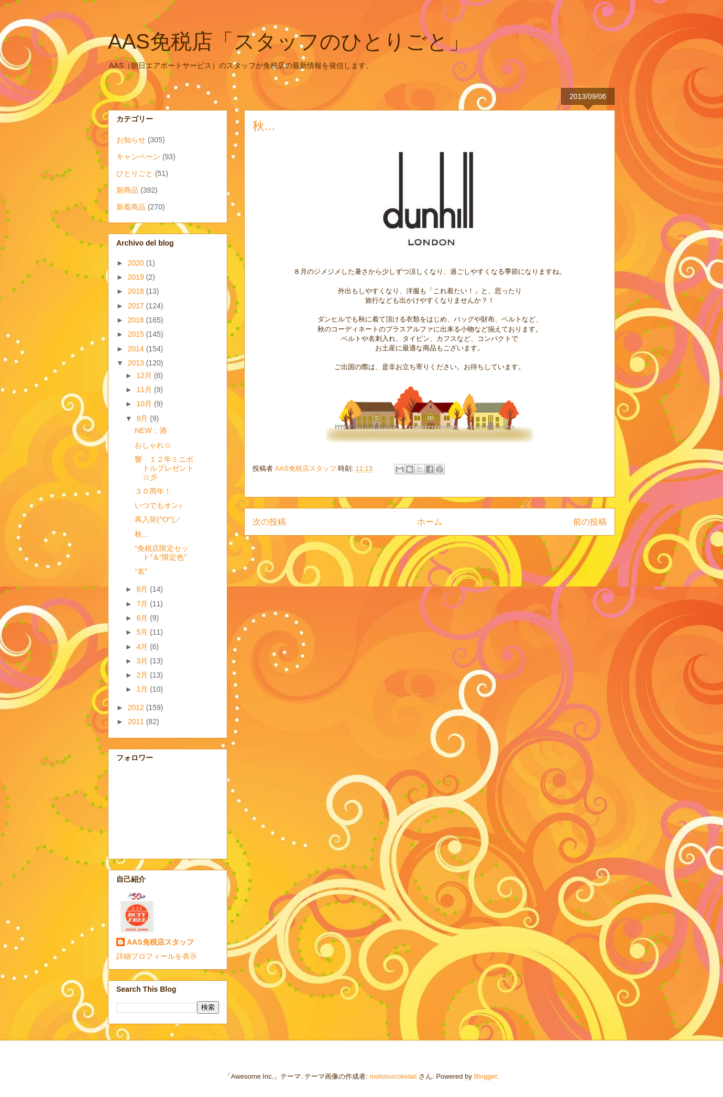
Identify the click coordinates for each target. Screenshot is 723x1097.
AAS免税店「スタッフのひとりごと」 (288, 41)
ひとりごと (134, 173)
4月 (143, 646)
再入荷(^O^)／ (158, 519)
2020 (137, 263)
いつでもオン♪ (158, 505)
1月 (143, 689)
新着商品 (131, 207)
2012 (137, 707)
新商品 (127, 190)
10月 (145, 404)
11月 (145, 389)
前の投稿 (590, 521)
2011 (137, 721)
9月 (143, 418)
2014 (137, 349)
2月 (143, 675)
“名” (141, 571)
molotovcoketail (393, 1076)
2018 (137, 291)
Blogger (485, 1076)
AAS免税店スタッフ (160, 942)
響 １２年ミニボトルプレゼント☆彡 (164, 468)
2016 (137, 320)
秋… (142, 534)
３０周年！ (153, 491)
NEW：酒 (151, 430)
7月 (143, 604)
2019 (137, 277)
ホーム (429, 521)
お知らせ (131, 140)
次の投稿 (269, 521)
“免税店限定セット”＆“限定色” (162, 552)
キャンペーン (138, 156)
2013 (137, 363)
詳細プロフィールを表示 (156, 956)
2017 (137, 306)
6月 (143, 618)
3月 (143, 661)
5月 (143, 632)
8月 (143, 589)
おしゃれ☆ (153, 445)
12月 (145, 375)
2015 (137, 334)
